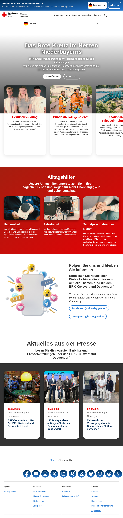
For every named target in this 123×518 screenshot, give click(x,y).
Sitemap (94, 482)
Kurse (67, 15)
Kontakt (94, 477)
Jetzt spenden (10, 477)
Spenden (76, 15)
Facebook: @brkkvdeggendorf (89, 294)
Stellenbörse (38, 487)
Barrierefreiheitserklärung (102, 492)
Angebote (58, 15)
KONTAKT (72, 76)
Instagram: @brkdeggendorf (88, 302)
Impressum (96, 497)
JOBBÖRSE (52, 76)
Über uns (97, 15)
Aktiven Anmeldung (41, 482)
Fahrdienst (51, 210)
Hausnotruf (12, 210)
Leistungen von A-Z (70, 482)
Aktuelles (86, 15)
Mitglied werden (39, 477)
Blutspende (38, 492)
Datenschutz (96, 487)
